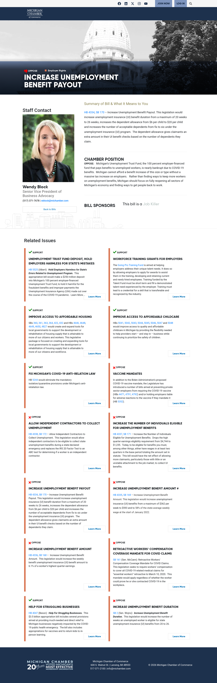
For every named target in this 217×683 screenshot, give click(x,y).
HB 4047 (33, 613)
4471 (121, 394)
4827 (44, 326)
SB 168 (42, 555)
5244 (35, 379)
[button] (190, 3)
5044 (140, 323)
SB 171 (127, 434)
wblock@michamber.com (54, 200)
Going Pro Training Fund (130, 265)
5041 (121, 323)
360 (35, 323)
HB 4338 (33, 434)
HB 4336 (33, 555)
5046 (153, 323)
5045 (146, 323)
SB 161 (117, 559)
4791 (128, 394)
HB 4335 (117, 495)
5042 (127, 323)
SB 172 (42, 434)
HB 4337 (117, 434)
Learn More (94, 296)
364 (51, 323)
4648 (82, 323)
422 (56, 323)
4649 (31, 326)
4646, (76, 323)
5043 (134, 323)
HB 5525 (33, 269)
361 (41, 323)
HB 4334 (89, 112)
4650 (38, 326)
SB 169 (127, 495)
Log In (181, 3)
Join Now (163, 3)
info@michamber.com (119, 668)
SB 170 (100, 112)
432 (61, 323)
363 (46, 323)
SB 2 (115, 613)
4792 (134, 394)
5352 (120, 401)
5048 (170, 323)
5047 (159, 323)
